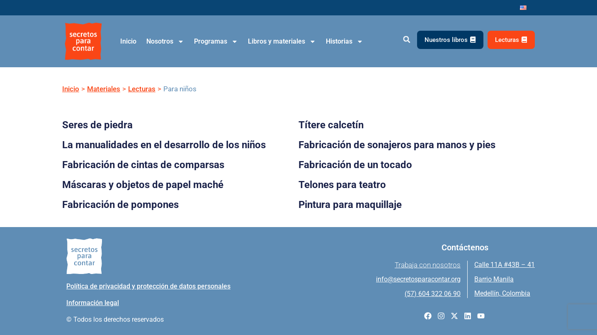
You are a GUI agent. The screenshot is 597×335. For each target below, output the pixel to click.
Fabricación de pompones (120, 204)
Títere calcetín (331, 125)
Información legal (92, 303)
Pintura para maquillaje (350, 204)
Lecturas (141, 89)
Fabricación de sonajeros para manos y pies (396, 145)
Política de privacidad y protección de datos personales (148, 286)
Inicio (128, 41)
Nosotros (165, 41)
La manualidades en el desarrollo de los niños (164, 145)
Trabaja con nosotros (428, 265)
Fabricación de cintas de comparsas (143, 165)
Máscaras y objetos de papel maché (142, 185)
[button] (406, 39)
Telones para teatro (342, 185)
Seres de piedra (97, 125)
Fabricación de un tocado (355, 165)
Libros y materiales (282, 41)
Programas (216, 41)
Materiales (103, 89)
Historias (344, 41)
